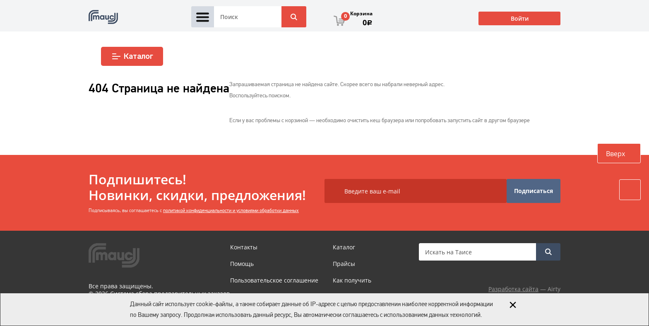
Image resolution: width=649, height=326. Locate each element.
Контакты (243, 247)
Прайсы (344, 264)
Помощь (242, 264)
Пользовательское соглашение (274, 280)
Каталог (132, 56)
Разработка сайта (513, 289)
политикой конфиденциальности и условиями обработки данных (231, 210)
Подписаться (533, 191)
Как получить (352, 280)
